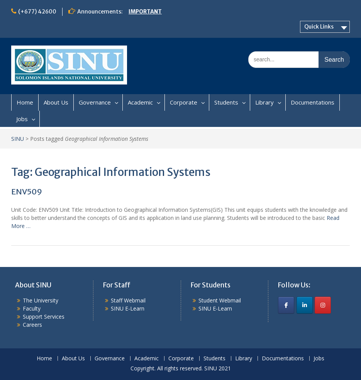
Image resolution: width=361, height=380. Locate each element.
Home (25, 102)
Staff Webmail (128, 300)
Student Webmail (219, 300)
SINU (17, 138)
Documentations (312, 102)
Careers (32, 324)
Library (264, 102)
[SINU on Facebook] (286, 305)
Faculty (32, 308)
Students (226, 102)
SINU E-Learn (127, 308)
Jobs (22, 119)
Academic (140, 102)
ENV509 (26, 191)
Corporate (183, 102)
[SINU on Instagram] (323, 305)
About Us (56, 102)
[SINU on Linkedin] (305, 305)
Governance (95, 102)
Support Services (43, 316)
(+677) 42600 (37, 11)
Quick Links (319, 26)
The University (40, 300)
